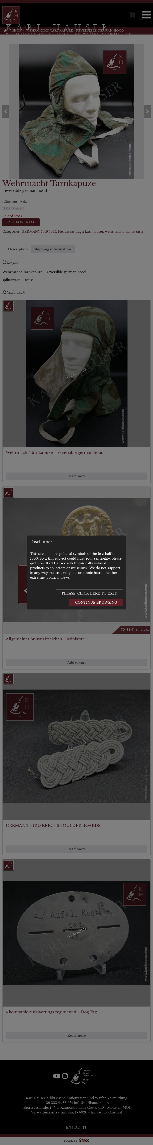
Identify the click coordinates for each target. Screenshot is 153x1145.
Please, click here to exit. (89, 593)
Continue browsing (96, 602)
